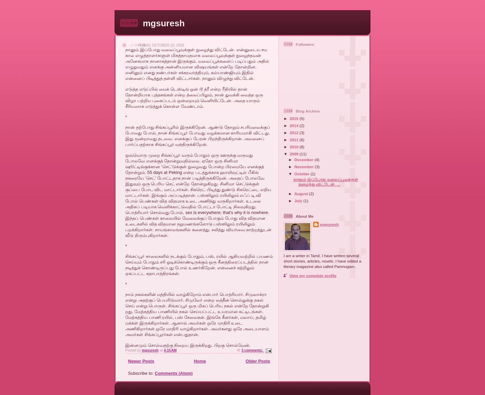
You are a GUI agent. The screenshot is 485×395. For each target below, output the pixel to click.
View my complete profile (312, 275)
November (304, 166)
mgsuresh (164, 23)
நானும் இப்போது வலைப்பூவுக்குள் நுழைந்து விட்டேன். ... (325, 181)
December (304, 159)
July (298, 201)
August (301, 193)
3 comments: (252, 350)
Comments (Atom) (174, 373)
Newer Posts (141, 361)
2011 (294, 140)
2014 (294, 125)
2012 (294, 132)
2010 (294, 147)
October (302, 174)
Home (200, 361)
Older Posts (258, 361)
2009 (294, 154)
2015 (294, 118)
